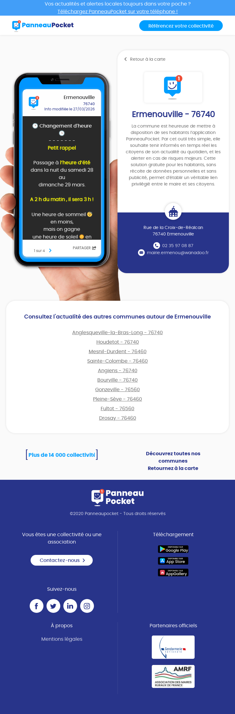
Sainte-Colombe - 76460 (117, 361)
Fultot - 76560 (117, 408)
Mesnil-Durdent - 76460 (118, 351)
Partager (84, 248)
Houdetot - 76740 (117, 342)
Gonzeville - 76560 (117, 389)
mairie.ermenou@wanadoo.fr (178, 253)
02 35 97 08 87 (177, 246)
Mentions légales (61, 639)
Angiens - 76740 (117, 370)
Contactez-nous (63, 560)
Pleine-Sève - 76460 (117, 399)
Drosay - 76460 (117, 418)
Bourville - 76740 (117, 380)
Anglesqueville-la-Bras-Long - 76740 (117, 332)
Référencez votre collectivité (181, 26)
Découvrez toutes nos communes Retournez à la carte (173, 461)
